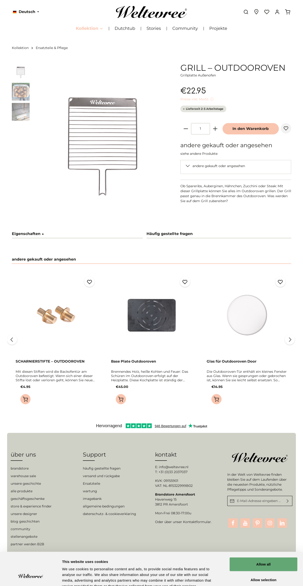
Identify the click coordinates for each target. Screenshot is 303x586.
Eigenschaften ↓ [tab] (28, 233)
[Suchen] (246, 12)
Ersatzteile (91, 483)
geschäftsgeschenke (28, 499)
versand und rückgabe (101, 476)
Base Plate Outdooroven (133, 361)
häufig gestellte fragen (101, 468)
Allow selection (263, 551)
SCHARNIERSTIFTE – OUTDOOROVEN (50, 361)
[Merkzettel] (267, 12)
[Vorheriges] (12, 340)
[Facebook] (233, 523)
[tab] (219, 234)
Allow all (263, 536)
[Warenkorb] (287, 12)
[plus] (215, 128)
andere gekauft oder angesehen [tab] (44, 259)
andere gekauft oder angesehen (218, 166)
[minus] (185, 128)
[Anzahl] (200, 128)
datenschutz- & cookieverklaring (109, 514)
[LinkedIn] (282, 523)
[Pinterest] (257, 523)
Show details (248, 577)
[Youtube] (245, 523)
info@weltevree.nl (173, 467)
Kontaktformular (197, 522)
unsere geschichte (26, 483)
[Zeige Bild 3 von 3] (110, 212)
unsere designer (24, 514)
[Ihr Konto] (277, 12)
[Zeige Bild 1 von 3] (95, 212)
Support (94, 454)
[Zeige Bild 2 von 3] (102, 212)
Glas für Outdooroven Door (231, 361)
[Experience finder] (256, 12)
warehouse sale (23, 476)
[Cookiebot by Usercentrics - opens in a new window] (30, 576)
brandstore (20, 468)
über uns (23, 454)
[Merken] (286, 128)
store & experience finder (31, 506)
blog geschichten (25, 521)
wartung (90, 491)
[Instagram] (270, 523)
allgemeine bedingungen (104, 506)
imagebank (92, 499)
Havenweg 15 (166, 499)
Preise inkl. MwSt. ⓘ (197, 99)
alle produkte (21, 491)
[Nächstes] (290, 340)
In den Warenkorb (250, 128)
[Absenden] (287, 501)
